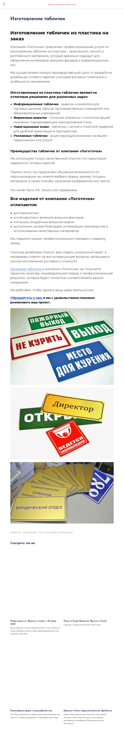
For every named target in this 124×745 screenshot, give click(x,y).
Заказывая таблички (26, 269)
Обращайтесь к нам (26, 298)
